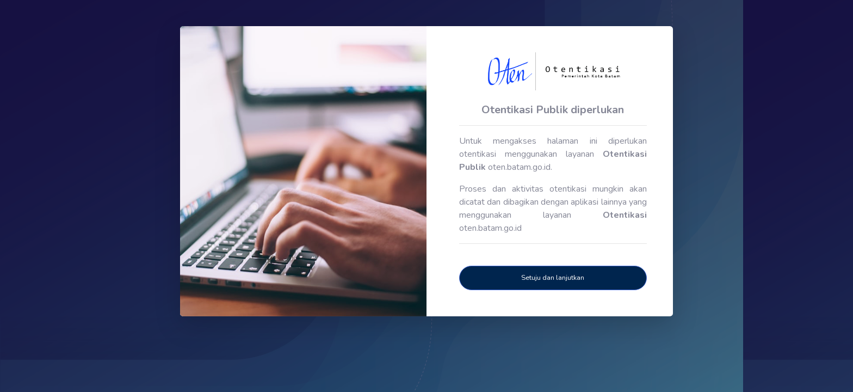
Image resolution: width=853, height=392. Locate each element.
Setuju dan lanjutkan (552, 278)
